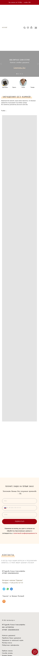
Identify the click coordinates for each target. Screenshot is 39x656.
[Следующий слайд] (37, 64)
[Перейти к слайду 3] (20, 73)
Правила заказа (7, 651)
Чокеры (32, 87)
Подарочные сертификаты (10, 645)
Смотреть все (19, 68)
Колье (23, 87)
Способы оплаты (7, 653)
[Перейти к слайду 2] (18, 73)
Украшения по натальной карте (12, 640)
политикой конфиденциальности (25, 533)
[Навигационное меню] (36, 27)
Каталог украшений (8, 635)
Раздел (3, 110)
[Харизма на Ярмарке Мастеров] (4, 601)
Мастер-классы (7, 643)
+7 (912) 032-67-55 (16, 583)
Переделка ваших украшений (11, 638)
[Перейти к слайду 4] (22, 73)
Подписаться (26, 521)
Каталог (4, 27)
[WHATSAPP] (7, 589)
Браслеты (5, 87)
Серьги (14, 87)
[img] (5, 82)
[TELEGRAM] (4, 589)
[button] (24, 28)
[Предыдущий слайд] (1, 64)
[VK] (11, 589)
